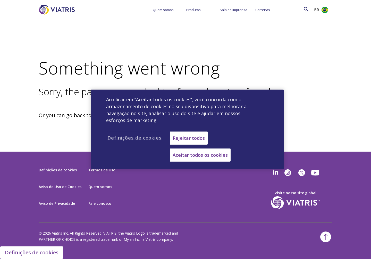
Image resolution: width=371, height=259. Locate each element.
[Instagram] (287, 172)
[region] (187, 129)
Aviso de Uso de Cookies (60, 186)
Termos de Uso (101, 170)
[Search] (296, 9)
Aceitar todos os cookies (200, 155)
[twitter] (301, 172)
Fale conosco (99, 203)
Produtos (193, 9)
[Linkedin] (275, 173)
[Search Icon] (306, 9)
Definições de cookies (58, 170)
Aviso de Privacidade (57, 203)
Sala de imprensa (233, 9)
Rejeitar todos (189, 138)
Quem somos (163, 9)
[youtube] (315, 172)
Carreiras (262, 9)
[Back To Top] (325, 237)
